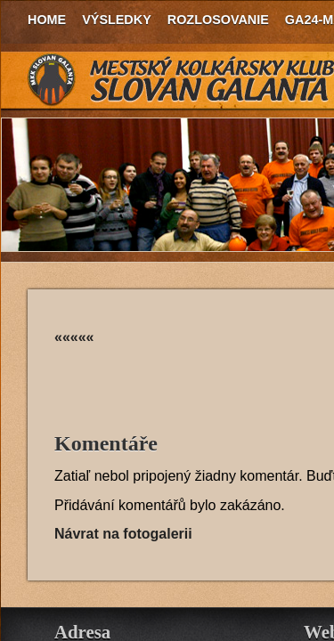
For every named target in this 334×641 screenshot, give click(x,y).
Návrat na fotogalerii (123, 533)
